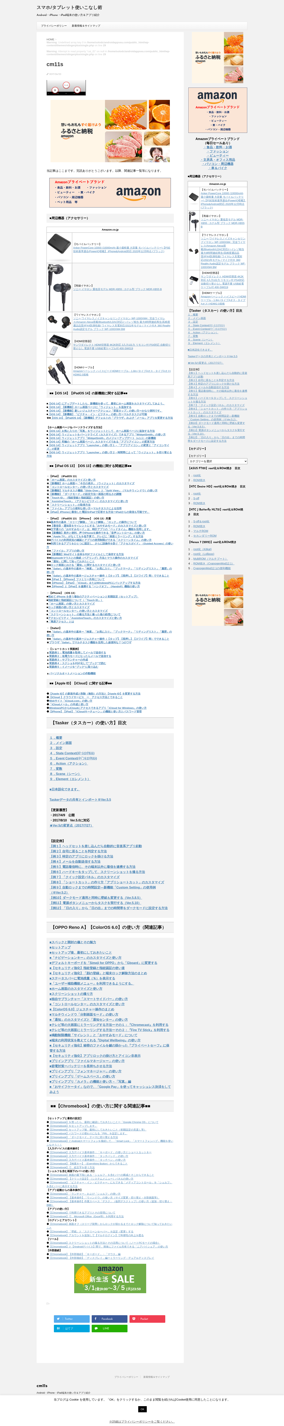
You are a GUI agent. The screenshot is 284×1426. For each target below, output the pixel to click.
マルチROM (200, 531)
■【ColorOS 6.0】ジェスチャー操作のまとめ (82, 1009)
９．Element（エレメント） (70, 779)
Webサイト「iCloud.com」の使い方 (70, 700)
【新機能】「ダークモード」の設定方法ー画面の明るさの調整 (85, 494)
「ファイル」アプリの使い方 (67, 550)
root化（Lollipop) (203, 554)
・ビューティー (217, 155)
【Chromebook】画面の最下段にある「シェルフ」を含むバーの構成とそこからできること (101, 1174)
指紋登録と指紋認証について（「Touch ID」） (75, 600)
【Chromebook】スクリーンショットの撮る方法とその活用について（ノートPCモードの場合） (104, 1242)
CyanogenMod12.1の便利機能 (212, 568)
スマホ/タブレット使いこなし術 (69, 8)
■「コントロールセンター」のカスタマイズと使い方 (87, 1004)
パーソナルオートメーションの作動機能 (72, 673)
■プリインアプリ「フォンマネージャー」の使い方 (86, 1071)
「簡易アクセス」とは (61, 621)
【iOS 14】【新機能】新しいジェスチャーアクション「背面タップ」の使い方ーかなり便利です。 (105, 410)
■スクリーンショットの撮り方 (71, 994)
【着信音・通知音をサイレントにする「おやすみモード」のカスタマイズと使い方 (98, 525)
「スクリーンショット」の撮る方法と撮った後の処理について (84, 614)
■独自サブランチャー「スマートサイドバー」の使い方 (89, 999)
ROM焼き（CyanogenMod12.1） (213, 563)
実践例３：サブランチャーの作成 (68, 659)
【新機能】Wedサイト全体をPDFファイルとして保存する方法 (87, 554)
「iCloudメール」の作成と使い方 (68, 704)
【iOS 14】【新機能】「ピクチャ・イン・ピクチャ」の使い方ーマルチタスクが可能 (97, 414)
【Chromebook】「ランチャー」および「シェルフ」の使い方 (85, 1193)
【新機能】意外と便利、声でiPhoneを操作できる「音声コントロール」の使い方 (98, 532)
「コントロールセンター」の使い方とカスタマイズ (79, 486)
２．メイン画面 (61, 743)
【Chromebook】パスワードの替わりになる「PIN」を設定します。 (88, 1133)
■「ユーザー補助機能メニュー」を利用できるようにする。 (92, 983)
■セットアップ (60, 947)
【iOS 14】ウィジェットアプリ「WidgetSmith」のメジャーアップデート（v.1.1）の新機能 (102, 438)
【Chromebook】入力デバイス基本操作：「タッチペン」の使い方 (87, 1159)
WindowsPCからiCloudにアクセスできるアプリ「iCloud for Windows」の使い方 (98, 707)
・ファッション (217, 151)
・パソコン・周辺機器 (217, 164)
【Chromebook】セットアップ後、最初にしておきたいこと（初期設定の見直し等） (97, 1129)
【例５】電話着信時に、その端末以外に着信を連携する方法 (92, 866)
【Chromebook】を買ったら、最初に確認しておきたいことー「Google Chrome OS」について (104, 1122)
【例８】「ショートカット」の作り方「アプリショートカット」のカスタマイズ (107, 882)
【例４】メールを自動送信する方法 (75, 861)
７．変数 (56, 768)
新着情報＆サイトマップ (86, 25)
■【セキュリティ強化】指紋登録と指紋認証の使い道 (87, 968)
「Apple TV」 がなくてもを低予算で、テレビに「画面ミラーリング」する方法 (97, 536)
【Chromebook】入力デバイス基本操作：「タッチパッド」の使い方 (88, 1156)
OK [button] (142, 1409)
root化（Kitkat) (202, 549)
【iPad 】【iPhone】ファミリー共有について (78, 579)
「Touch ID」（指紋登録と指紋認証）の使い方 (76, 497)
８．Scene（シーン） (65, 774)
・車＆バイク (217, 168)
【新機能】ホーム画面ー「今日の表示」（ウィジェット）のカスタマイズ (91, 483)
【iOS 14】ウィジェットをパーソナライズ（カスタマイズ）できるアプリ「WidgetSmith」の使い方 (107, 434)
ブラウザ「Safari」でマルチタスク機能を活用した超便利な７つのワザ (90, 642)
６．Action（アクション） (69, 763)
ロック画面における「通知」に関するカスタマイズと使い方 (86, 564)
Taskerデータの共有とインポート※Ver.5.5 (80, 799)
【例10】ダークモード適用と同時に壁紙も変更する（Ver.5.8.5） (96, 897)
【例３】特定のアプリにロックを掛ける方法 (81, 856)
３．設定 (56, 748)
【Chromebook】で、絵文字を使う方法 (72, 1167)
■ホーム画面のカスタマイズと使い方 (76, 988)
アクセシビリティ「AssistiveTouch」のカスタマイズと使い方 (85, 618)
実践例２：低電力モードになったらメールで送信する (80, 656)
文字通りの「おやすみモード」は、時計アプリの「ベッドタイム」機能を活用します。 (101, 529)
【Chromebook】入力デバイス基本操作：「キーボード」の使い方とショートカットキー (100, 1152)
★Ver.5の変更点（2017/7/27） (71, 825)
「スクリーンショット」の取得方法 (69, 504)
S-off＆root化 (201, 521)
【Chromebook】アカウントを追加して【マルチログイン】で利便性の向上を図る (96, 1235)
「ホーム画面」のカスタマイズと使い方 (72, 479)
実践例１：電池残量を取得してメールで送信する (77, 652)
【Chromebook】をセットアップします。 (73, 1125)
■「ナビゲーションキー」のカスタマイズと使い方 (86, 957)
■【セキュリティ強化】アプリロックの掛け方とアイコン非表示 (95, 1055)
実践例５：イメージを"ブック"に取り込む (73, 666)
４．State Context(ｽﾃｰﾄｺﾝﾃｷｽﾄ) (72, 753)
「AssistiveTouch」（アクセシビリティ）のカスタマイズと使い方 (88, 501)
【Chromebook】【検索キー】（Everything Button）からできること (88, 1163)
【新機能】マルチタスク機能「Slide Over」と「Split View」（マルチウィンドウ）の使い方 (103, 490)
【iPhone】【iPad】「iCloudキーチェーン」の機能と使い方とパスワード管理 (95, 711)
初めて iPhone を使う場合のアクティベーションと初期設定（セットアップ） (93, 596)
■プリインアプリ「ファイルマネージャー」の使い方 (87, 1061)
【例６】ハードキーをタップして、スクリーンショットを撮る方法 (97, 872)
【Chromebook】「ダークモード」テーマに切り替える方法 (83, 1137)
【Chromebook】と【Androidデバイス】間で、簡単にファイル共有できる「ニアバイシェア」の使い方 (108, 1246)
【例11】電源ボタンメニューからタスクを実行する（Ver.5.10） (95, 903)
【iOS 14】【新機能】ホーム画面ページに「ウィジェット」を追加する (89, 407)
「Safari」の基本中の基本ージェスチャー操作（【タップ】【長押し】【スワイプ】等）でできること (110, 575)
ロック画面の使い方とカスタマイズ (68, 607)
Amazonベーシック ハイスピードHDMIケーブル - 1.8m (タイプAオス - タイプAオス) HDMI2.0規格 (223, 300)
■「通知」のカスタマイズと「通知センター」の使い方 (89, 1019)
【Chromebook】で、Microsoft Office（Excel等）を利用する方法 (86, 1216)
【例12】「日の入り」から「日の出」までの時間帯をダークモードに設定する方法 (109, 908)
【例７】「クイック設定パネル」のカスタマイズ (85, 877)
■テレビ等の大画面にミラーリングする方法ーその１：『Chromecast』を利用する (109, 1025)
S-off (196, 498)
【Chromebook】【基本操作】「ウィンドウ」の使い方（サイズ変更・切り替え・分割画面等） (104, 1197)
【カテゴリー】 (197, 455)
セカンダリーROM (205, 535)
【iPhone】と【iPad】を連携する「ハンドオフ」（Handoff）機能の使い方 (95, 586)
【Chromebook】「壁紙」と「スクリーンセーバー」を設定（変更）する (91, 1231)
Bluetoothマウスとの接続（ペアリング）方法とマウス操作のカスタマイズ (94, 557)
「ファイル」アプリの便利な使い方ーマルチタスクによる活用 (85, 508)
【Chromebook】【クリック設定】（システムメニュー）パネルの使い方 (91, 1178)
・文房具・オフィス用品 (217, 159)
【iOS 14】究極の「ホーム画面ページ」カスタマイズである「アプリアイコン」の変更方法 (101, 441)
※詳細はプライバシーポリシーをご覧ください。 (142, 1421)
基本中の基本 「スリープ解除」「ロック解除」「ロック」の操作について (94, 522)
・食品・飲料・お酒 (217, 147)
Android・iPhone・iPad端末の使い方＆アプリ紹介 (63, 1392)
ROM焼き (199, 480)
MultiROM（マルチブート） (210, 558)
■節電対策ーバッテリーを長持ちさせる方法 (81, 1066)
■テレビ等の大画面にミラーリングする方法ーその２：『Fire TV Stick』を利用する (109, 1030)
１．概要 (56, 737)
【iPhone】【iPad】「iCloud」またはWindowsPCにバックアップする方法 (95, 582)
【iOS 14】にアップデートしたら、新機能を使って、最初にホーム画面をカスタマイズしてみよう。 (106, 403)
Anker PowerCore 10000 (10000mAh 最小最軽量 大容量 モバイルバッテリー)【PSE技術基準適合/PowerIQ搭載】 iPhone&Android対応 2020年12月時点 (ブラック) (223, 200)
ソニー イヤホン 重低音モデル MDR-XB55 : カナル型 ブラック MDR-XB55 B (117, 289)
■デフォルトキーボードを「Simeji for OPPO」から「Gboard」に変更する (103, 963)
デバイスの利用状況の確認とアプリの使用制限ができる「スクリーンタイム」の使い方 (101, 539)
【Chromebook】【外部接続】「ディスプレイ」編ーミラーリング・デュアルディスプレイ (101, 1257)
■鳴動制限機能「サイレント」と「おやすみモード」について (93, 1035)
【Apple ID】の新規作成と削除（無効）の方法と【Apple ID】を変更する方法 (94, 693)
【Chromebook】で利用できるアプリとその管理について (82, 1212)
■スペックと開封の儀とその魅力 (73, 942)
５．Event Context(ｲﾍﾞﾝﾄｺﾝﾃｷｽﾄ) (73, 758)
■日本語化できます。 (65, 789)
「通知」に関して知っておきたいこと (73, 561)
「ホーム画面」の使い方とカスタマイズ (71, 603)
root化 (197, 475)
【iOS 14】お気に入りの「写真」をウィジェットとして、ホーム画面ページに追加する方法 (101, 430)
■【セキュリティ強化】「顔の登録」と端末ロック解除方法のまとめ (98, 973)
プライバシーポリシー (54, 25)
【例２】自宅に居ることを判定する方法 (78, 851)
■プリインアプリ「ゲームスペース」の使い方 (82, 1076)
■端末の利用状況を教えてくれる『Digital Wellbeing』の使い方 (95, 1040)
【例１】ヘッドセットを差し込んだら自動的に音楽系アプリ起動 (96, 846)
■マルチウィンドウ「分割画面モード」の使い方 (84, 1014)
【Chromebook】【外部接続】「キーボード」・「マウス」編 (85, 1254)
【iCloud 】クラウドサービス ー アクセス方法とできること (86, 697)
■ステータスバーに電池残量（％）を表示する (82, 978)
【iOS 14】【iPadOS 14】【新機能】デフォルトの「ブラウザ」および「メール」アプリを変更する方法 (112, 417)
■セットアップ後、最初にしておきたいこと (81, 952)
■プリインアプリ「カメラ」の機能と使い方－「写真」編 (90, 1081)
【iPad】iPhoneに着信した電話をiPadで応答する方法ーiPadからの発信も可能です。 (99, 511)
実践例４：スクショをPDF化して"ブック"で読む (77, 663)
